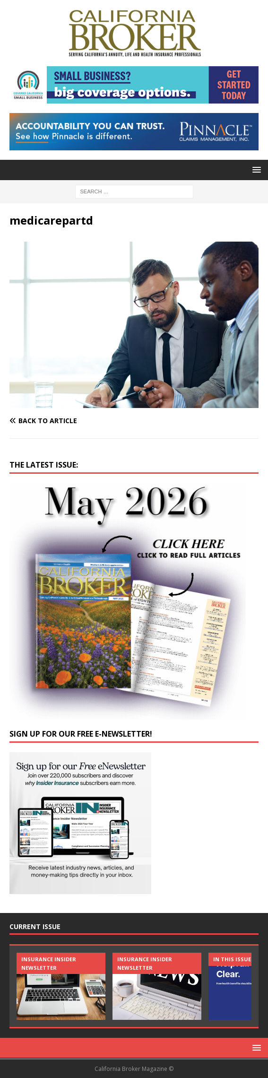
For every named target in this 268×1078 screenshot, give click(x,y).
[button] (255, 169)
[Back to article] (134, 420)
